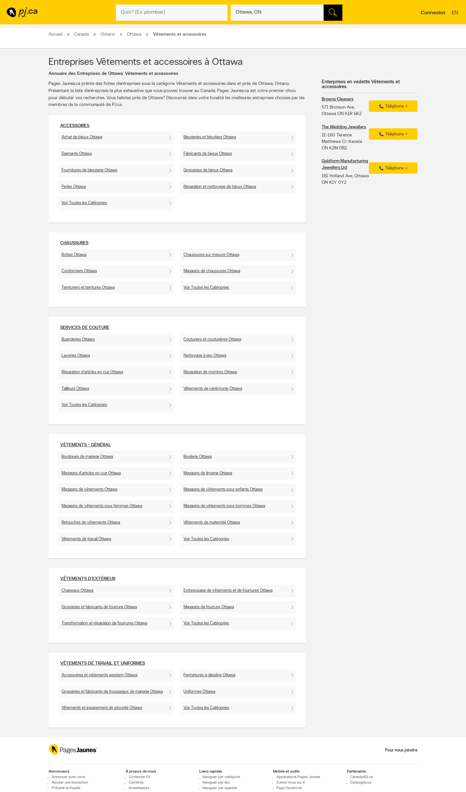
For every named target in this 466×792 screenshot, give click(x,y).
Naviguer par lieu (216, 783)
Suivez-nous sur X (290, 783)
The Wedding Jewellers (344, 127)
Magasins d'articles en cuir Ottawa (91, 473)
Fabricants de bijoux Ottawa (207, 154)
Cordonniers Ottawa (79, 271)
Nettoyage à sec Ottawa (204, 356)
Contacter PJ (139, 777)
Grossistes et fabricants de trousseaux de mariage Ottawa (112, 692)
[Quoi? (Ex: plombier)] (171, 13)
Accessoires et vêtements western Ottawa (99, 675)
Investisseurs (139, 788)
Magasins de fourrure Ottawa (208, 607)
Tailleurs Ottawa (75, 389)
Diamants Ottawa (76, 154)
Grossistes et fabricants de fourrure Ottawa (99, 607)
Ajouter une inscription (70, 783)
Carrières (136, 783)
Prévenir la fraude (66, 788)
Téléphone (390, 107)
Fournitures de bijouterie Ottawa (89, 170)
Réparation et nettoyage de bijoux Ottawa (219, 187)
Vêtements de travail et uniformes (102, 663)
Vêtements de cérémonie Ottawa (212, 389)
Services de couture (84, 327)
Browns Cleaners (337, 99)
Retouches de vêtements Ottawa (90, 522)
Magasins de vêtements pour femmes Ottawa (101, 506)
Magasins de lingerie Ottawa (207, 473)
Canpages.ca (360, 783)
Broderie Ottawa (197, 457)
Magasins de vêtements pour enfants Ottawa (222, 489)
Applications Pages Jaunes (298, 777)
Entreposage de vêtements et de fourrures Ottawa (227, 590)
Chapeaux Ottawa (77, 590)
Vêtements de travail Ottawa (86, 539)
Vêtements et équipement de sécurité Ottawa (101, 708)
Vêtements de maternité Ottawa (211, 522)
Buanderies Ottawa (77, 339)
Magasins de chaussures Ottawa (211, 271)
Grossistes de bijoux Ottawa (207, 170)
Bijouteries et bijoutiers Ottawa (209, 137)
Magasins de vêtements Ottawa (89, 489)
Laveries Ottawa (75, 356)
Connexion (433, 13)
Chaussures (74, 243)
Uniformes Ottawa (199, 692)
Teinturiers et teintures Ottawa (88, 287)
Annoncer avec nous (68, 777)
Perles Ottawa (73, 187)
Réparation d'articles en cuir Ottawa (92, 372)
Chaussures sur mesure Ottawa (211, 255)
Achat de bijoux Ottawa (81, 137)
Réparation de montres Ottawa (210, 372)
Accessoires (74, 125)
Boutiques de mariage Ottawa (87, 457)
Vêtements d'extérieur (87, 579)
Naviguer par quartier (220, 788)
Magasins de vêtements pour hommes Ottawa (224, 506)
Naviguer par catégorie (221, 777)
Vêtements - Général (85, 445)
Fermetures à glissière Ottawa (209, 675)
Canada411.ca (361, 777)
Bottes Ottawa (73, 255)
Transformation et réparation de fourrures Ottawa (104, 623)
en (456, 13)
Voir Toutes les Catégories (84, 203)
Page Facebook (289, 788)
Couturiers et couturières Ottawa (212, 339)
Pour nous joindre (401, 750)
